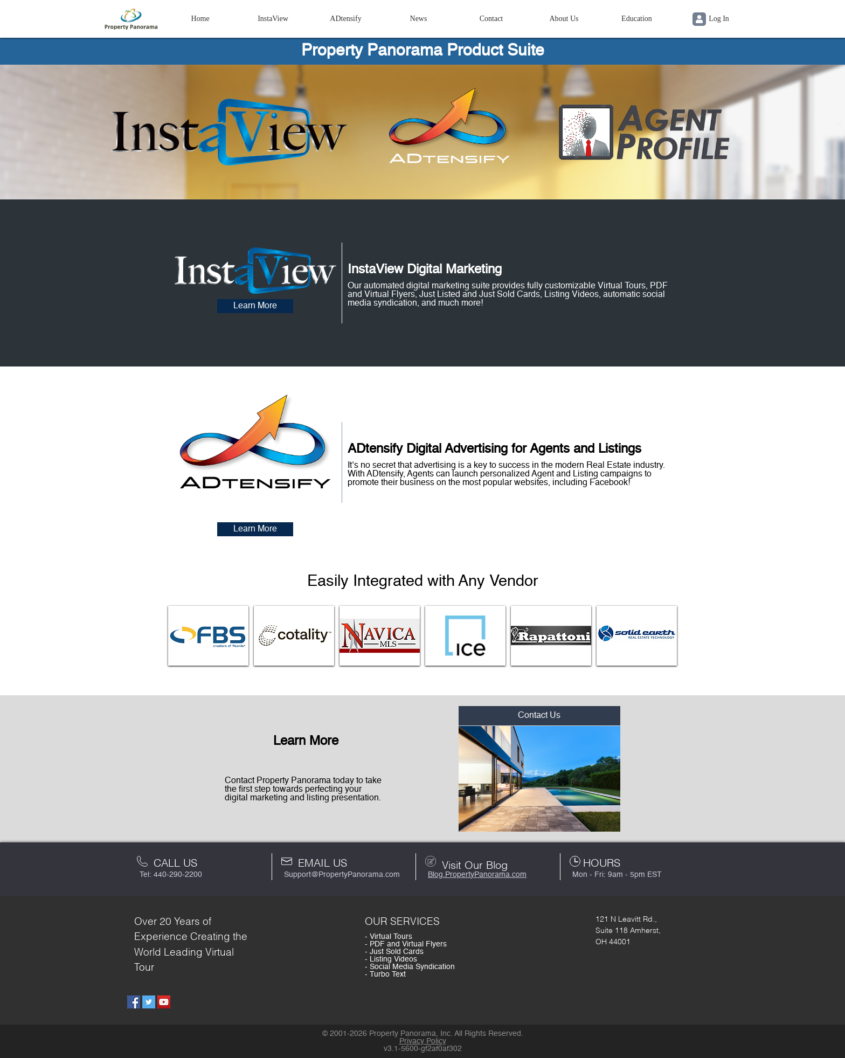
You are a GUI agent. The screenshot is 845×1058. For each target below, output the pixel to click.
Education (636, 19)
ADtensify (345, 19)
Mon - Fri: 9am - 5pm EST (617, 875)
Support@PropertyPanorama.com (342, 875)
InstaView (273, 19)
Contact (491, 19)
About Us (563, 19)
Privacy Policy (422, 1041)
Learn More (255, 306)
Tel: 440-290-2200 (171, 875)
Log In (710, 19)
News (418, 19)
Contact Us (539, 715)
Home (200, 19)
